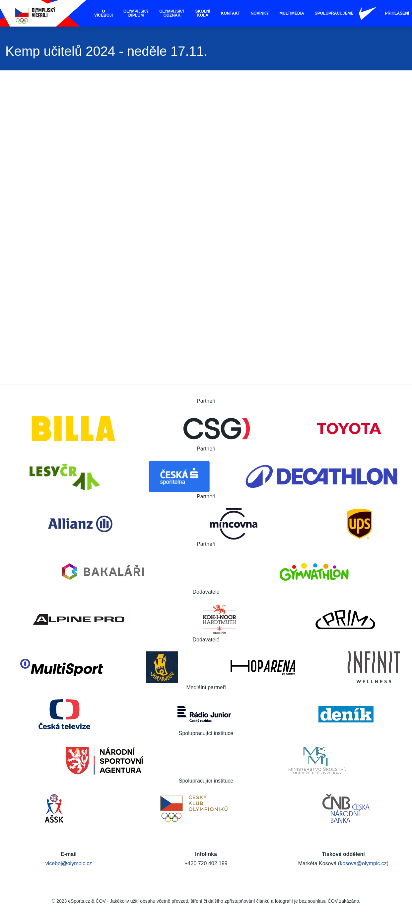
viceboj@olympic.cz (68, 863)
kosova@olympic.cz (363, 863)
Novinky (260, 13)
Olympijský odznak (171, 13)
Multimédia (291, 13)
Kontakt (230, 13)
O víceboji (103, 13)
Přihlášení (397, 13)
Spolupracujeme (334, 13)
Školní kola (202, 13)
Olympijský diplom (136, 13)
